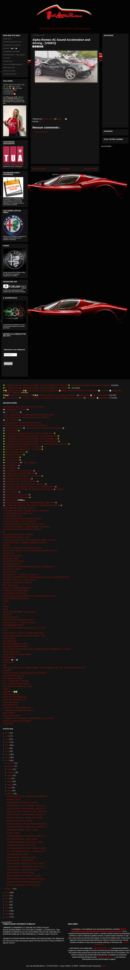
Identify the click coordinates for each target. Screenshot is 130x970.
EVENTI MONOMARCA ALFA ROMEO (15, 598)
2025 (7, 733)
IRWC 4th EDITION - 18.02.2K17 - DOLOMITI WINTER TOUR (23, 633)
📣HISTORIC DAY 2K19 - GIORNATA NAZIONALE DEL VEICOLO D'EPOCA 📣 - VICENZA (33, 489)
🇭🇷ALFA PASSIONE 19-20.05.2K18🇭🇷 (16, 409)
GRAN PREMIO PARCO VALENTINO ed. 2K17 (18, 620)
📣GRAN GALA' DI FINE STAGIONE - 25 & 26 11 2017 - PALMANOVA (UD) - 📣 (30, 487)
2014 (7, 896)
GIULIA (5, 609)
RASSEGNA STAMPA (9, 74)
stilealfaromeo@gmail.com (106, 957)
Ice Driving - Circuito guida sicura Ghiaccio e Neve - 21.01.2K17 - (25, 628)
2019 (7, 751)
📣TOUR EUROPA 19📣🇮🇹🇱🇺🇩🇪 (14, 500)
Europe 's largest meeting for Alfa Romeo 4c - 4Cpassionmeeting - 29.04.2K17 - (30, 596)
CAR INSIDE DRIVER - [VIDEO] (17, 854)
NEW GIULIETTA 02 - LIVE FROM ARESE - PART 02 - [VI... (26, 809)
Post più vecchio (91, 169)
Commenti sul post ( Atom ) (68, 174)
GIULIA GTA (7, 614)
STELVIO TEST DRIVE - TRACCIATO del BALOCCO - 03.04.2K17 (24, 673)
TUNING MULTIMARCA (10, 702)
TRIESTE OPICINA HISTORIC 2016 (15, 697)
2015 (7, 893)
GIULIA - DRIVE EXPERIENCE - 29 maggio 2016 (19, 612)
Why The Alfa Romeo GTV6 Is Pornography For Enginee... (26, 879)
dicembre (10, 763)
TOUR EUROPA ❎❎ (10, 692)
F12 (4, 604)
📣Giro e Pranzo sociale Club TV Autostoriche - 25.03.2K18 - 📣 (25, 484)
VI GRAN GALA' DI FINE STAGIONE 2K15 (16, 708)
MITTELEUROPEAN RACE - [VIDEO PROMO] (22, 839)
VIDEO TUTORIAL (9, 713)
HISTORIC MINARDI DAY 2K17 (13, 625)
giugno (9, 781)
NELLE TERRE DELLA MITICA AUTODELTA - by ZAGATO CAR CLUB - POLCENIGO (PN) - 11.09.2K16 (37, 649)
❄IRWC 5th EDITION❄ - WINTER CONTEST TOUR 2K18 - (22, 423)
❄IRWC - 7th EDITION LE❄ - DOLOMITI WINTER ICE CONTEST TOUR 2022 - (29, 415)
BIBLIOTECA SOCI (9, 67)
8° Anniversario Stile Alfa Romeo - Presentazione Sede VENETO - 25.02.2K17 (29, 540)
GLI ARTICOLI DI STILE (11, 617)
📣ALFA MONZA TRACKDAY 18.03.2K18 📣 (18, 479)
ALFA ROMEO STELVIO (11, 559)
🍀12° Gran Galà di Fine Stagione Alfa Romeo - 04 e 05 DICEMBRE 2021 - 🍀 (29, 433)
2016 (7, 760)
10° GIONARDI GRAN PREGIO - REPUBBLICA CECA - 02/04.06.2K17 (26, 511)
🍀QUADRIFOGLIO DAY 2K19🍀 (14, 455)
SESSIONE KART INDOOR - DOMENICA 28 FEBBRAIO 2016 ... (28, 796)
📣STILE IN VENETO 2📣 (11, 492)
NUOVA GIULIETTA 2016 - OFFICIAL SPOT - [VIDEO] (25, 818)
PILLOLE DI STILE (9, 657)
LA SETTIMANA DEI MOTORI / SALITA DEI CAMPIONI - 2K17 (24, 636)
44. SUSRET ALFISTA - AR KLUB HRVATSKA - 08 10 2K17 (22, 529)
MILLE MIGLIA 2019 (10, 641)
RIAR (4, 665)
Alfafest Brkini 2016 (10, 572)
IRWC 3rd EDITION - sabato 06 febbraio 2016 (22, 870)
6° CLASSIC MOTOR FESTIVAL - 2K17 (16, 537)
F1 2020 (6, 601)
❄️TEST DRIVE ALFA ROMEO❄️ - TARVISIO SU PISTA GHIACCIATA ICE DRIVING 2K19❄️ (33, 428)
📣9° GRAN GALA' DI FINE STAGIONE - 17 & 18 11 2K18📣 (23, 476)
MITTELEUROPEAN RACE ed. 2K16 (15, 644)
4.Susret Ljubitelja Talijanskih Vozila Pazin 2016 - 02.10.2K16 (23, 524)
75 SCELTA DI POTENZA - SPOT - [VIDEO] (21, 845)
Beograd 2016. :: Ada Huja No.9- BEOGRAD (17, 583)
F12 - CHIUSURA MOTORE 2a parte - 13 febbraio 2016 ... (26, 851)
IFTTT (5, 630)
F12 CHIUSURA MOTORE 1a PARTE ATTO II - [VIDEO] (25, 842)
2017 (7, 757)
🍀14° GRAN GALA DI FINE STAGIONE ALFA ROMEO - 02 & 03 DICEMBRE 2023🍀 (31, 439)
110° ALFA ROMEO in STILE (12, 516)
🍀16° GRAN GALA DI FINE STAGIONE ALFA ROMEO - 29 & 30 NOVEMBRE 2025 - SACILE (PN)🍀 (36, 388)
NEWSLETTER (8, 61)
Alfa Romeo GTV (8, 553)
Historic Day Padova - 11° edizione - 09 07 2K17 (19, 622)
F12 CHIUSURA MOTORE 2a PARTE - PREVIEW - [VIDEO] (26, 848)
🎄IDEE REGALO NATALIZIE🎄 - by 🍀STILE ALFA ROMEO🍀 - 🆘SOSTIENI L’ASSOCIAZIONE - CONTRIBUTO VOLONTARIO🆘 (14, 89)
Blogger (103, 966)
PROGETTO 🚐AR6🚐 (10, 48)
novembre (10, 766)
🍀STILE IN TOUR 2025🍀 (12, 460)
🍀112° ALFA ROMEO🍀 (11, 431)
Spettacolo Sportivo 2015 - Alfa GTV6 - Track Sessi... (25, 876)
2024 (7, 736)
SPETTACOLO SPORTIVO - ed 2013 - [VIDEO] (22, 830)
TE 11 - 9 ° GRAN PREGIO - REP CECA (16, 681)
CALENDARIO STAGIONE (11, 51)
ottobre (10, 769)
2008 (7, 914)
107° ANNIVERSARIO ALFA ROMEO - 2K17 (17, 513)
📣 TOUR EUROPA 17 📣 (11, 465)
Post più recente (39, 169)
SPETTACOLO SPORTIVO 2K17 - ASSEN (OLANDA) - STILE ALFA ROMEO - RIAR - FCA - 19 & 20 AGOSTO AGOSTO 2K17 (44, 668)
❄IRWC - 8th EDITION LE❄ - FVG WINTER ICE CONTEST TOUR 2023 (26, 417)
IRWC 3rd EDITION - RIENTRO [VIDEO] (20, 860)
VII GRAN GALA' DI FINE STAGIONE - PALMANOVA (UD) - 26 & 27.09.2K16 (28, 718)
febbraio (10, 794)
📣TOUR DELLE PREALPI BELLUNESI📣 (17, 497)
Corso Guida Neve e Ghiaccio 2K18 (15, 593)
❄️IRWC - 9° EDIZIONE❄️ (12, 420)
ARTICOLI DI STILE (9, 71)
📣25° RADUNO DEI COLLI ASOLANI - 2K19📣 (19, 471)
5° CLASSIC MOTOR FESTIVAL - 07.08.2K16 (18, 535)
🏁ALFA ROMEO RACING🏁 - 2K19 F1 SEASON (19, 463)
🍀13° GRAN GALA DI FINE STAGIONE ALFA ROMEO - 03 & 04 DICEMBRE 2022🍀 (31, 436)
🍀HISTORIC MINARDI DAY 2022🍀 (15, 452)
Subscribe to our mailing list (14, 349)
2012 (7, 902)
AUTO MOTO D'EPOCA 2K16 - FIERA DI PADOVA (19, 580)
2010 (7, 908)
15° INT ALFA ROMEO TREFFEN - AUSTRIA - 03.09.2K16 (22, 519)
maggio (10, 785)
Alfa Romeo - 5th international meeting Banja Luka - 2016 (22, 548)
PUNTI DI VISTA (8, 662)
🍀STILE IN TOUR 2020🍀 (12, 457)
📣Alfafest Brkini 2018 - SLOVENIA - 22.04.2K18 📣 (21, 481)
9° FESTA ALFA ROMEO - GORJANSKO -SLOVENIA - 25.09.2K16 (25, 543)
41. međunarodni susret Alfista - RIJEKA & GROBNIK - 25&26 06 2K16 (27, 527)
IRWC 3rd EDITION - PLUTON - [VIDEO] (20, 873)
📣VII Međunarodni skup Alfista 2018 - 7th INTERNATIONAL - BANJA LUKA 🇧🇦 (30, 503)
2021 (7, 745)
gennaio (10, 889)
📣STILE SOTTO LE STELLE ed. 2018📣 (16, 495)
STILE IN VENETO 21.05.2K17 (13, 678)
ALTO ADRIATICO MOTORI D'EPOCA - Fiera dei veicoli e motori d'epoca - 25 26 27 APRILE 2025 (36, 577)
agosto (9, 775)
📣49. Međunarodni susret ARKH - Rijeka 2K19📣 (20, 473)
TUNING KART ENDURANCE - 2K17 (15, 700)
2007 (7, 917)
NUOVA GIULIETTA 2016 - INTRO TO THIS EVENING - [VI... (26, 827)
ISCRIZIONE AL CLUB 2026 (11, 45)
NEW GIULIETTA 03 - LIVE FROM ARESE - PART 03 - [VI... (26, 805)
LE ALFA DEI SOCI (9, 638)
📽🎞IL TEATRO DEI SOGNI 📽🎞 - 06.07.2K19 (19, 508)
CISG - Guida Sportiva (10, 585)
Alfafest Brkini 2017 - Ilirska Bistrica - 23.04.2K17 (20, 574)
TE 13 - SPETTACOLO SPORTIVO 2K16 (16, 684)
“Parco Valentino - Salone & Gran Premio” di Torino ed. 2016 (23, 407)
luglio (9, 778)
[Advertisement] (65, 150)
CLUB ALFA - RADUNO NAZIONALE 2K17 (17, 588)
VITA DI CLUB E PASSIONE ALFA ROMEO (17, 721)
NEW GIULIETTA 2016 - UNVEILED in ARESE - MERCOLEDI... (27, 812)
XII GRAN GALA (8, 724)
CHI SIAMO (6, 58)
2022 (7, 742)
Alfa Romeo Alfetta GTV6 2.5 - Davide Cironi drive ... (24, 885)
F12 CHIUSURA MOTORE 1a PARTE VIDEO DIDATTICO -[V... (27, 836)
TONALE (6, 689)
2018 (7, 754)
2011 (7, 905)
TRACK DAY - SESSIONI (11, 694)
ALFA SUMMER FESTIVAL (12, 564)
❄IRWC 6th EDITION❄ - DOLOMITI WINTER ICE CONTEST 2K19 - (25, 425)
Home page (65, 169)
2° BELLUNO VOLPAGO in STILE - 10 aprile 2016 (19, 521)
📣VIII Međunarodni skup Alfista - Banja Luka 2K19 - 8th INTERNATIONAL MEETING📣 (32, 505)
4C (40, 121)
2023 (7, 739)
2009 (7, 911)
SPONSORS (7, 670)
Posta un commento (42, 132)
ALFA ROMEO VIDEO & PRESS (13, 561)
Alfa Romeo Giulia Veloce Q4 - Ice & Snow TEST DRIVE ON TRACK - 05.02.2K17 (30, 551)
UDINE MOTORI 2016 (10, 705)
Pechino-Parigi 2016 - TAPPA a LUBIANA (17, 654)
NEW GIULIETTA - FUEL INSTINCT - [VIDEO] (22, 802)
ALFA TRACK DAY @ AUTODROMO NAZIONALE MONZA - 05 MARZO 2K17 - (29, 567)
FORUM (5, 606)
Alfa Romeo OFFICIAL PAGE (12, 556)
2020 (7, 748)
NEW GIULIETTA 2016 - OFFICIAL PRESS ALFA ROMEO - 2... (27, 824)
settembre (11, 772)
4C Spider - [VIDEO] (13, 799)
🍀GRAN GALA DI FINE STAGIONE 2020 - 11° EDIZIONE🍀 (23, 449)
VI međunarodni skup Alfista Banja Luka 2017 (18, 710)
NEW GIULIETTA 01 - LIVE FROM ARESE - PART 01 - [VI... (26, 815)
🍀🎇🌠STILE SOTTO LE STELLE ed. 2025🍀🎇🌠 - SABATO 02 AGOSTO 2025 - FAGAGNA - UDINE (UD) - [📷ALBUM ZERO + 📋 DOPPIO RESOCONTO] (55, 395)
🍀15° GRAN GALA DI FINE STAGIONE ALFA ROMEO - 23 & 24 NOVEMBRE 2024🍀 (31, 441)
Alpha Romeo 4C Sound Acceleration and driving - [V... (25, 882)
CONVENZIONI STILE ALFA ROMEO (15, 590)
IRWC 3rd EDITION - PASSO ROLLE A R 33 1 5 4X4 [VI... (26, 863)
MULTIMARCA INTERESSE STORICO (15, 646)
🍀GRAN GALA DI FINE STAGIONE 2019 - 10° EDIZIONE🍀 (23, 447)
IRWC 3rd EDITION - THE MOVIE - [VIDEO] (21, 857)
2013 (7, 899)
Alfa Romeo (7, 545)
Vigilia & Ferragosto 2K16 (11, 716)
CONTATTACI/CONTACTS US (12, 42)
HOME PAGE (7, 39)
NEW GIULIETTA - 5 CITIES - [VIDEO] (19, 821)
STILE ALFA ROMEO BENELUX (13, 64)
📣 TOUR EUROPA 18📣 (11, 468)
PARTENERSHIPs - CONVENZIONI (14, 55)
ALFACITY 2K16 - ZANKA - (12, 569)
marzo (9, 791)
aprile (9, 788)
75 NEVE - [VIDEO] (13, 833)
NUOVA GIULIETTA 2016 (11, 652)
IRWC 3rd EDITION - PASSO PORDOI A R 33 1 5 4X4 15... (26, 867)
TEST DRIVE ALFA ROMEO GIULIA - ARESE (17, 686)
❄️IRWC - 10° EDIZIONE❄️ (12, 412)
